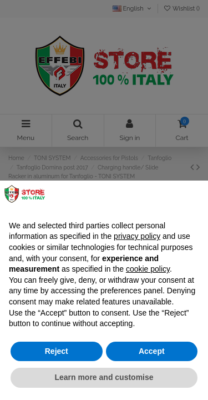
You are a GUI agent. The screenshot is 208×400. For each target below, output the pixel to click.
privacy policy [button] (137, 236)
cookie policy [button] (148, 268)
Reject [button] (56, 351)
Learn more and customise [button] (103, 377)
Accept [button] (152, 351)
